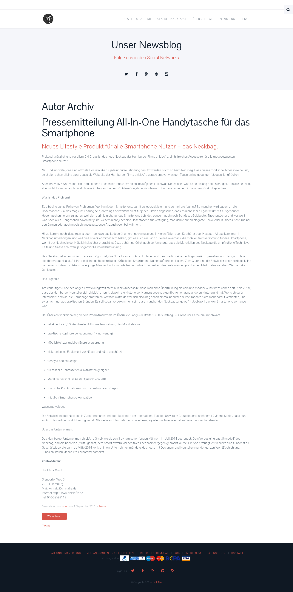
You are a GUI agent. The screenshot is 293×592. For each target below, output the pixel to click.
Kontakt (237, 553)
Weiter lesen (54, 516)
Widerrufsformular (154, 553)
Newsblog (227, 18)
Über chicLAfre (204, 18)
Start (128, 18)
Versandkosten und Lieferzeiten (110, 553)
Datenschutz (216, 553)
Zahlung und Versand (65, 553)
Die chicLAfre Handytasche (168, 18)
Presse (244, 18)
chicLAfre (157, 582)
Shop (140, 18)
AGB (177, 553)
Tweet (46, 526)
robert (65, 506)
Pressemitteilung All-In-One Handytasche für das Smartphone (146, 127)
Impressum (193, 553)
